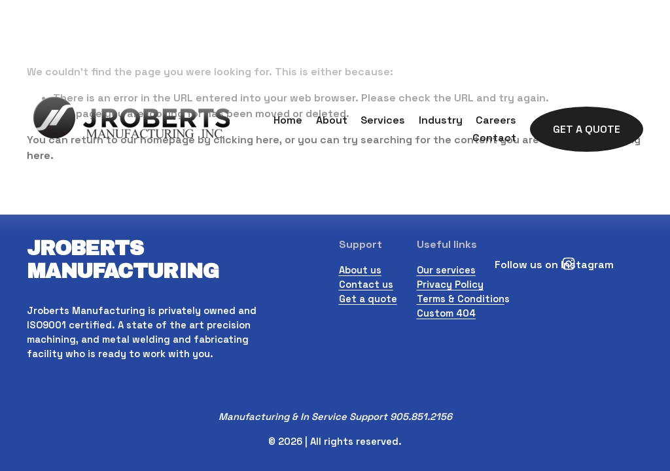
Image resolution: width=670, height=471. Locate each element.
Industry (441, 120)
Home (287, 120)
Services (383, 120)
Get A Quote (586, 129)
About (331, 120)
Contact (494, 138)
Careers (496, 120)
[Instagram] (568, 263)
